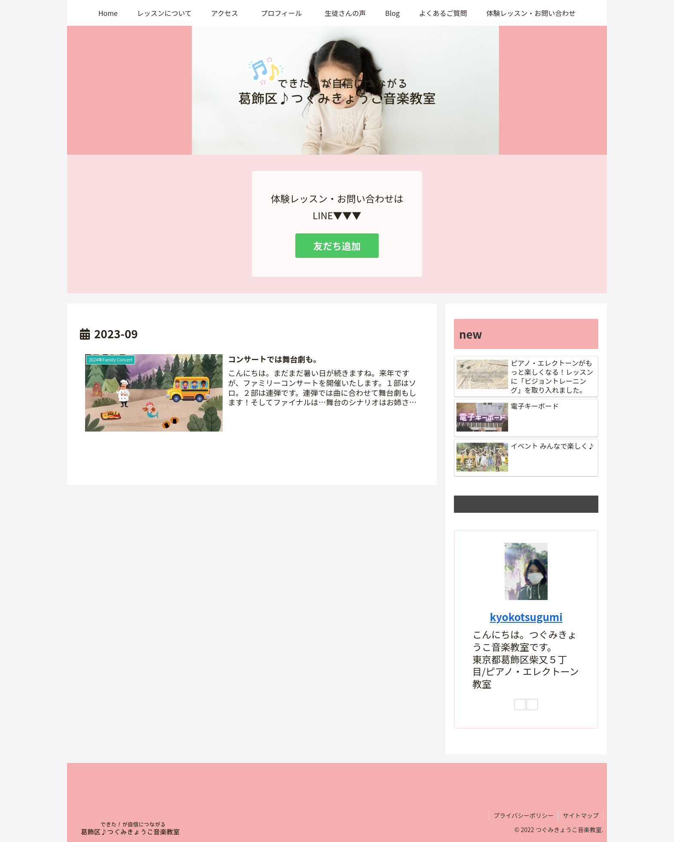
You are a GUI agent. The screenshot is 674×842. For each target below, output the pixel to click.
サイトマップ (581, 815)
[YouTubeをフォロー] (532, 704)
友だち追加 (337, 245)
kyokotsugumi (526, 616)
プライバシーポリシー (523, 815)
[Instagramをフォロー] (520, 704)
